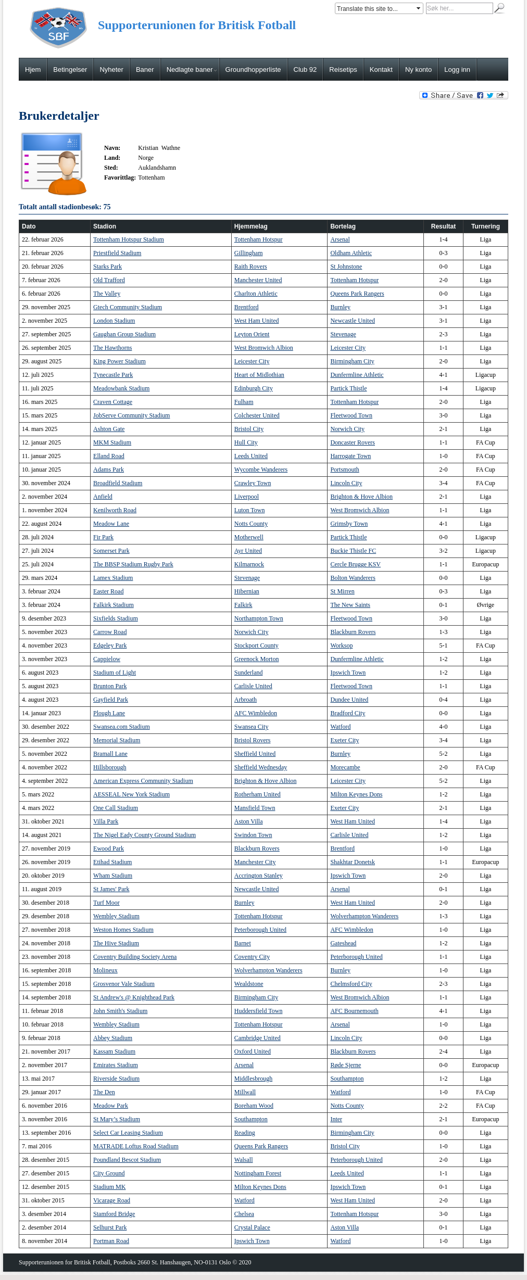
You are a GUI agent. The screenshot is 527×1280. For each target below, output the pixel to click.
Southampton (346, 1078)
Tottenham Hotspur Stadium (128, 239)
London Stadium (114, 320)
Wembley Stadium (116, 916)
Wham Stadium (112, 875)
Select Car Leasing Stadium (128, 1132)
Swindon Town (253, 835)
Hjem (33, 69)
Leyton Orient (252, 334)
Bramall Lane (110, 753)
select (419, 8)
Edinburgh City (253, 388)
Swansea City (251, 726)
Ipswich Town (348, 672)
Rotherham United (257, 794)
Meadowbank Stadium (121, 388)
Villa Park (105, 821)
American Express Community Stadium (143, 780)
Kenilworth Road (114, 510)
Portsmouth (344, 469)
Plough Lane (109, 713)
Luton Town (249, 510)
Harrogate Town (350, 456)
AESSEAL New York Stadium (131, 794)
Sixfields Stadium (115, 618)
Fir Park (103, 537)
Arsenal (339, 239)
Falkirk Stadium (113, 605)
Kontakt (381, 69)
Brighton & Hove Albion (361, 496)
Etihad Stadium (112, 862)
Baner (145, 69)
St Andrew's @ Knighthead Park (133, 997)
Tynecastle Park (113, 374)
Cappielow (106, 659)
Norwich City (347, 429)
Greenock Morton (256, 659)
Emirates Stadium (115, 1065)
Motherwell (249, 537)
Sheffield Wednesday (260, 767)
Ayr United (248, 550)
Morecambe (345, 767)
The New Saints (350, 605)
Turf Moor (106, 902)
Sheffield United (254, 753)
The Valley (106, 293)
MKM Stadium (112, 442)
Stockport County (256, 645)
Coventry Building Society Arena (135, 956)
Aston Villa (248, 821)
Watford (340, 726)
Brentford (246, 307)
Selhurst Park (110, 1227)
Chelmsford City (351, 983)
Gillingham (248, 253)
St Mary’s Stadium (116, 1119)
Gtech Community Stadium (127, 307)
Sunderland (248, 672)
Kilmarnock (249, 564)
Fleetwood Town (351, 415)
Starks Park (107, 266)
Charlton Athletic (256, 293)
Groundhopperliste (253, 69)
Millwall (245, 1092)
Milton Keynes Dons (356, 794)
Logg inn (457, 69)
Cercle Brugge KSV (355, 564)
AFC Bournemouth (354, 1011)
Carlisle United (253, 686)
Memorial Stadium (116, 740)
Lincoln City (346, 483)
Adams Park (108, 469)
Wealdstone (249, 983)
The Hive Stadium (116, 943)
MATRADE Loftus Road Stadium (136, 1146)
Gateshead (343, 943)
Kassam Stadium (114, 1051)
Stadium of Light (114, 672)
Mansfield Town (254, 808)
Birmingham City (352, 361)
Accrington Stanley (258, 875)
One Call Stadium (115, 808)
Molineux (105, 970)
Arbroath (245, 699)
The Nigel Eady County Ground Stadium (144, 835)
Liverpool (246, 496)
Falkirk (243, 605)
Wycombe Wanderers (260, 469)
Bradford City (347, 713)
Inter (336, 1119)
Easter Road (108, 591)
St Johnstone (346, 266)
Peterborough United (260, 929)
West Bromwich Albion (263, 347)
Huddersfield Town (258, 1011)
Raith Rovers (250, 266)
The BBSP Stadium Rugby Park (133, 564)
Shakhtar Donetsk (352, 862)
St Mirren (342, 591)
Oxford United (252, 1051)
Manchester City (255, 862)
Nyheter (111, 69)
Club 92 (305, 69)
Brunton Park (110, 686)
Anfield (102, 496)
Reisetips (343, 69)
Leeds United (251, 456)
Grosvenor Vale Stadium (124, 983)
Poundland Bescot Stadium (127, 1159)
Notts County (251, 523)
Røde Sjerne (345, 1065)
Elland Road (108, 456)
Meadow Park (110, 1105)
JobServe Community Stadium (131, 415)
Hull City (246, 442)
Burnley (340, 307)
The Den (104, 1092)
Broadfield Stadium (117, 483)
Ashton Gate (108, 429)
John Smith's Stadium (120, 1011)
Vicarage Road (111, 1200)
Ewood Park (108, 848)
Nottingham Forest (257, 1173)
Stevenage (343, 334)
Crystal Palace (252, 1227)
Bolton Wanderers (352, 577)
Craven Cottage (112, 401)
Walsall (243, 1159)
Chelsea (244, 1214)
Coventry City (252, 956)
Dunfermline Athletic (356, 374)
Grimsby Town (349, 523)
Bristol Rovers (252, 740)
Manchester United (258, 280)
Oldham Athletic (351, 253)
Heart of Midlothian (259, 374)
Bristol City (249, 429)
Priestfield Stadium (117, 253)
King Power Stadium (119, 361)
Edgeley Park (110, 645)
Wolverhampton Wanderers (364, 916)
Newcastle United (352, 320)
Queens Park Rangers (357, 293)
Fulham (244, 401)
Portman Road (111, 1241)
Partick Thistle (348, 388)
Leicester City (348, 347)
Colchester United (257, 415)
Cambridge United (257, 1038)
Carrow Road (110, 632)
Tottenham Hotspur (258, 239)
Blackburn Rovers (352, 632)
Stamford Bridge (114, 1214)
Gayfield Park (110, 699)
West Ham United (256, 320)
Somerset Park (111, 550)
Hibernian (246, 591)
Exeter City (344, 740)
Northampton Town (258, 618)
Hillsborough (109, 767)
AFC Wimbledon (255, 713)
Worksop (341, 645)
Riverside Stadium (116, 1078)
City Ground (108, 1173)
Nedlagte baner (192, 69)
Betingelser (70, 69)
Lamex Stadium (113, 577)
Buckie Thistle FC (353, 550)
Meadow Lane (111, 523)
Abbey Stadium (112, 1038)
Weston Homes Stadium (123, 929)
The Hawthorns (112, 347)
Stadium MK (109, 1186)
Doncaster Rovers (352, 442)
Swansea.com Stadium (121, 726)
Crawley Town (252, 483)
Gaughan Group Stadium (124, 334)
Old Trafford (109, 280)
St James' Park (111, 889)
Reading (244, 1132)
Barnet (242, 943)
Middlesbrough (253, 1078)
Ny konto (418, 69)
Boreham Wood (253, 1105)
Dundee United (349, 699)
